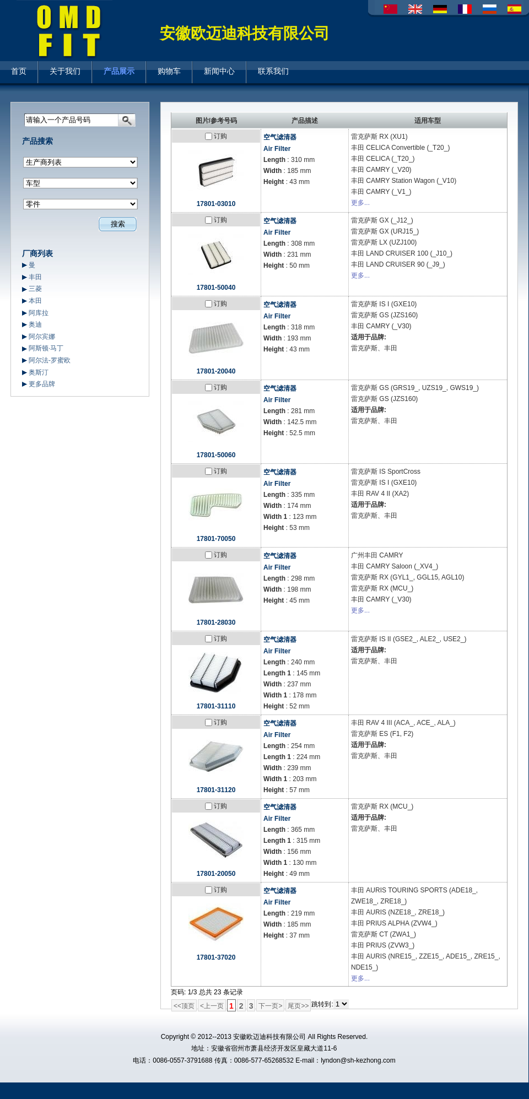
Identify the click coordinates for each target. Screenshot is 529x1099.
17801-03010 (216, 204)
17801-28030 (216, 622)
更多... (360, 203)
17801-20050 (216, 874)
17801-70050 (216, 539)
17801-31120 (216, 790)
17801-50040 (216, 287)
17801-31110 (216, 706)
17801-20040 (216, 371)
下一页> (270, 1006)
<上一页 (212, 1006)
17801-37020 (216, 957)
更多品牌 (42, 384)
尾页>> (298, 1006)
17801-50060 (216, 455)
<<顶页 (184, 1006)
